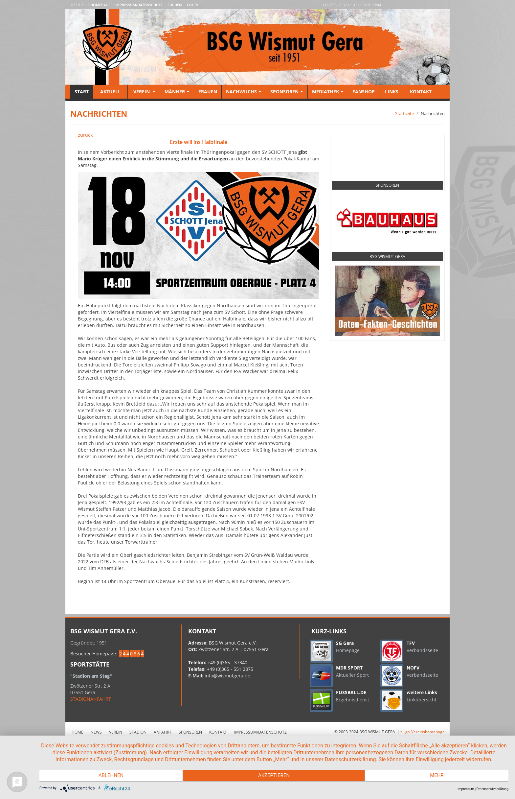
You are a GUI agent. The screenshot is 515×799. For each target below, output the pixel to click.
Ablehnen (109, 776)
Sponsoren (286, 91)
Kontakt (420, 91)
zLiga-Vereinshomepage (422, 732)
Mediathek (328, 91)
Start (82, 91)
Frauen (207, 91)
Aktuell (110, 91)
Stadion (137, 732)
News (96, 732)
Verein (144, 91)
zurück (85, 135)
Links (392, 91)
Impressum (466, 789)
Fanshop (363, 91)
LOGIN (192, 4)
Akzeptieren (274, 776)
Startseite (404, 113)
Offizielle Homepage (90, 4)
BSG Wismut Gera (387, 256)
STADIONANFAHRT (90, 699)
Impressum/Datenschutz (139, 4)
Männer (177, 91)
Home (77, 732)
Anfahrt (162, 732)
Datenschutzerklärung (492, 789)
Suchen (175, 4)
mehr (438, 776)
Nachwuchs (243, 91)
